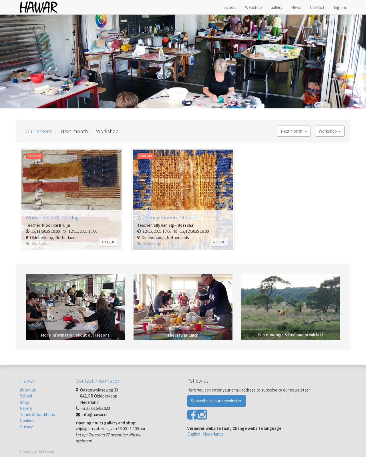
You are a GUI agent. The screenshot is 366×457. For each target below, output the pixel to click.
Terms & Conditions (37, 414)
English (193, 434)
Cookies (27, 420)
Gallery (26, 408)
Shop (24, 402)
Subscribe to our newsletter (216, 401)
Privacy (26, 426)
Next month (294, 131)
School (26, 396)
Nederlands (213, 434)
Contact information (98, 380)
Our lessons (39, 131)
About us (28, 390)
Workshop (330, 131)
